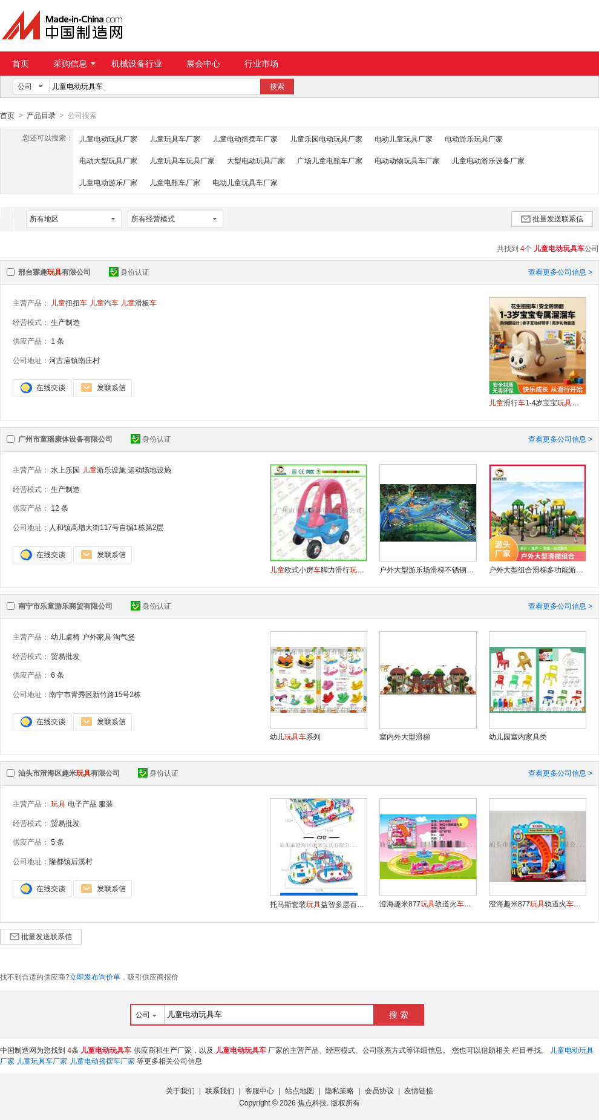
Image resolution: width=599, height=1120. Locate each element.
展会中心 (203, 63)
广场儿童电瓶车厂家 (329, 160)
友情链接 (418, 1090)
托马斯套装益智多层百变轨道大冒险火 (318, 904)
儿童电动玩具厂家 (108, 138)
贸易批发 (65, 656)
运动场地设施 (149, 469)
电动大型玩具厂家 (108, 160)
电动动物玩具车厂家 (407, 160)
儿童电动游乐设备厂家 (488, 160)
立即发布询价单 (95, 976)
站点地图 (299, 1090)
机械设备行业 (136, 63)
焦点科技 (312, 1102)
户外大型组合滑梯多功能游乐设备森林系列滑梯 (537, 569)
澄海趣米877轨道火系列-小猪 (427, 903)
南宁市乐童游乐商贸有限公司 (65, 605)
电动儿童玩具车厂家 (245, 182)
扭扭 (69, 302)
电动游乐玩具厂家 (474, 138)
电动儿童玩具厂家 (404, 138)
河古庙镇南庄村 (74, 360)
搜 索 (398, 1014)
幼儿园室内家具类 (518, 736)
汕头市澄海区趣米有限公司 (69, 772)
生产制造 (65, 322)
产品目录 (41, 115)
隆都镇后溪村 (71, 861)
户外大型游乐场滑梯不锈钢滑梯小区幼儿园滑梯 (427, 569)
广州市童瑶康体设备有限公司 (65, 438)
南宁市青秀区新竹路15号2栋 (95, 694)
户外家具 (96, 636)
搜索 (277, 86)
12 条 (59, 507)
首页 (20, 63)
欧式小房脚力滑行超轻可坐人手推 (318, 569)
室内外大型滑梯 (404, 736)
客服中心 (259, 1090)
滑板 (138, 302)
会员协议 (379, 1090)
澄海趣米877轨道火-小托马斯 (537, 903)
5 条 (57, 841)
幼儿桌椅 (65, 636)
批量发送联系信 (552, 218)
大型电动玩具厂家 (256, 160)
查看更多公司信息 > (560, 271)
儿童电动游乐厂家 (108, 182)
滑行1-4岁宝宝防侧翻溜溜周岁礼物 (537, 402)
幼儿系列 (295, 736)
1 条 (57, 340)
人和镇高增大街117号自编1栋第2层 (106, 527)
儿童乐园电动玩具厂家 (326, 138)
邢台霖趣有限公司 (54, 271)
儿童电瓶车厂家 (174, 182)
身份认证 (129, 271)
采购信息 (74, 63)
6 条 (57, 674)
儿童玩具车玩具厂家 (182, 160)
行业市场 (261, 63)
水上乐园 (65, 469)
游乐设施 (104, 469)
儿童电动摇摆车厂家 (245, 138)
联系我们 (219, 1090)
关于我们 (180, 1090)
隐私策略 (339, 1090)
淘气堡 (124, 636)
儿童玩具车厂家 (174, 138)
